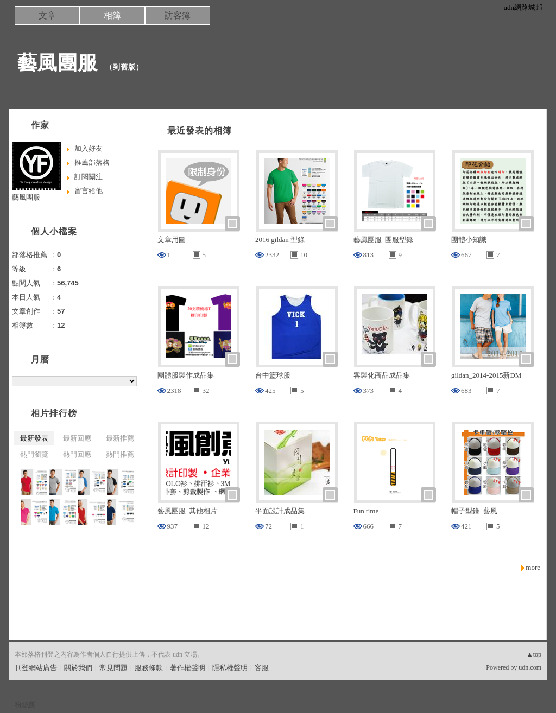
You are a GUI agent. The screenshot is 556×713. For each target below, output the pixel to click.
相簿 (112, 15)
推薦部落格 (92, 162)
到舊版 (124, 67)
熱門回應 (77, 454)
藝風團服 (57, 63)
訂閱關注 (88, 177)
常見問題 (113, 668)
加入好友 (88, 148)
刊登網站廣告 (36, 668)
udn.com (530, 667)
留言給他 (88, 191)
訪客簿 (178, 15)
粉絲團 (25, 705)
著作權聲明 (187, 668)
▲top (534, 654)
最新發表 (34, 438)
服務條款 (149, 668)
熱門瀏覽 (34, 454)
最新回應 (77, 438)
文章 (47, 15)
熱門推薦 (120, 454)
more (533, 567)
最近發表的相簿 (199, 130)
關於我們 (78, 668)
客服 (262, 668)
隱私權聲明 (230, 668)
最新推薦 (120, 438)
